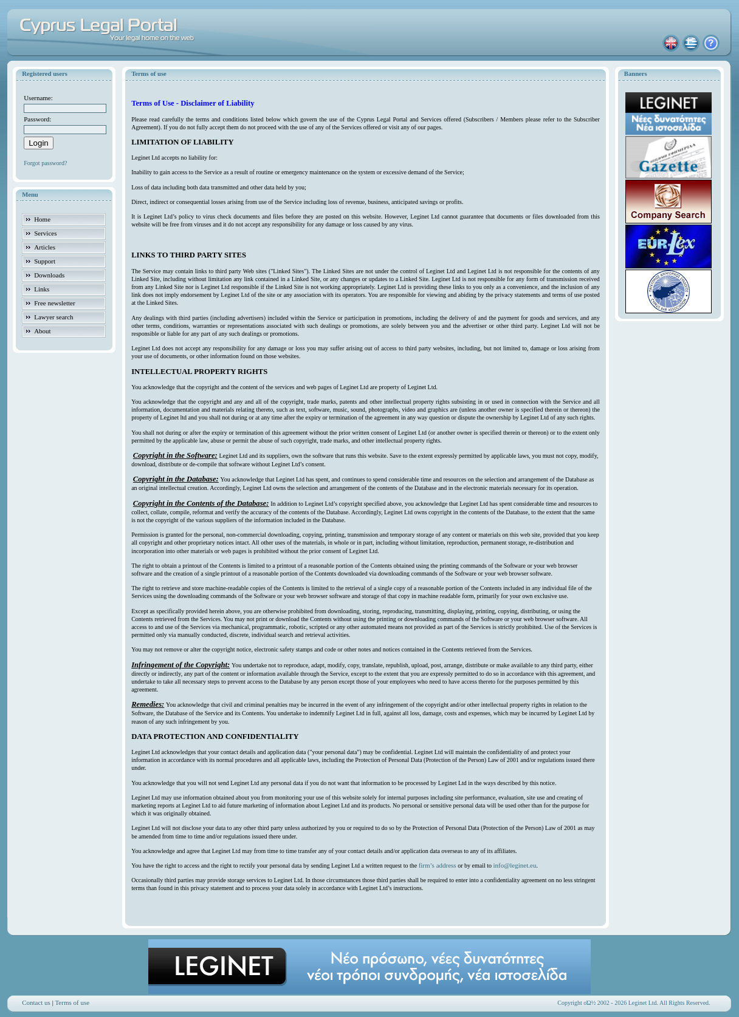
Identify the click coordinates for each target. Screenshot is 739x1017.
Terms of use (72, 1002)
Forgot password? (45, 163)
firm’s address (437, 865)
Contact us (36, 1002)
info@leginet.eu (514, 865)
